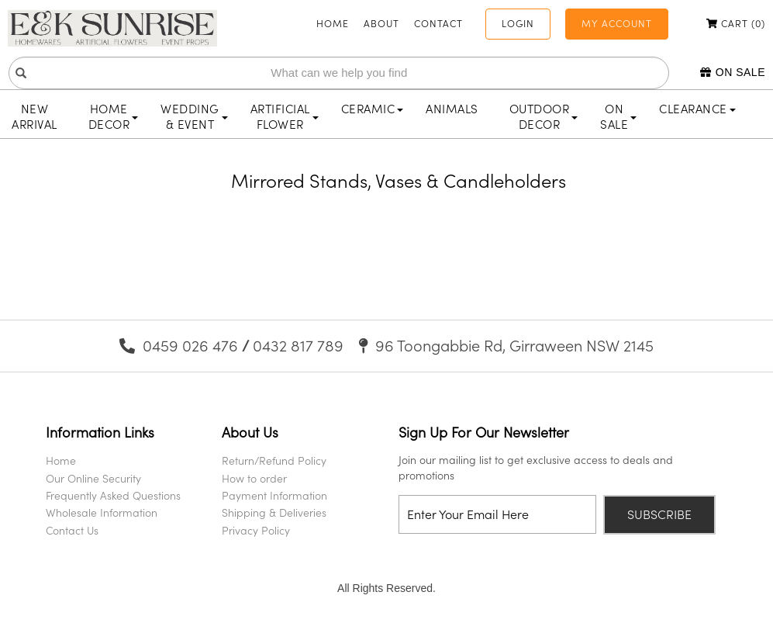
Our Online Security (93, 478)
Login (518, 23)
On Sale (732, 72)
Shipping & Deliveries (274, 512)
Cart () (735, 23)
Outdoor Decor (543, 116)
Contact (438, 23)
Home (332, 23)
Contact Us (72, 530)
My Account (616, 23)
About (381, 23)
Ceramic (372, 108)
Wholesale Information (101, 512)
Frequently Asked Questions (113, 495)
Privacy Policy (256, 530)
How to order (254, 478)
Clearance (697, 108)
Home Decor (113, 116)
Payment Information (274, 495)
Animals (452, 108)
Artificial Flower (284, 116)
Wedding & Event (194, 116)
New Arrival (34, 116)
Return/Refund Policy (274, 460)
